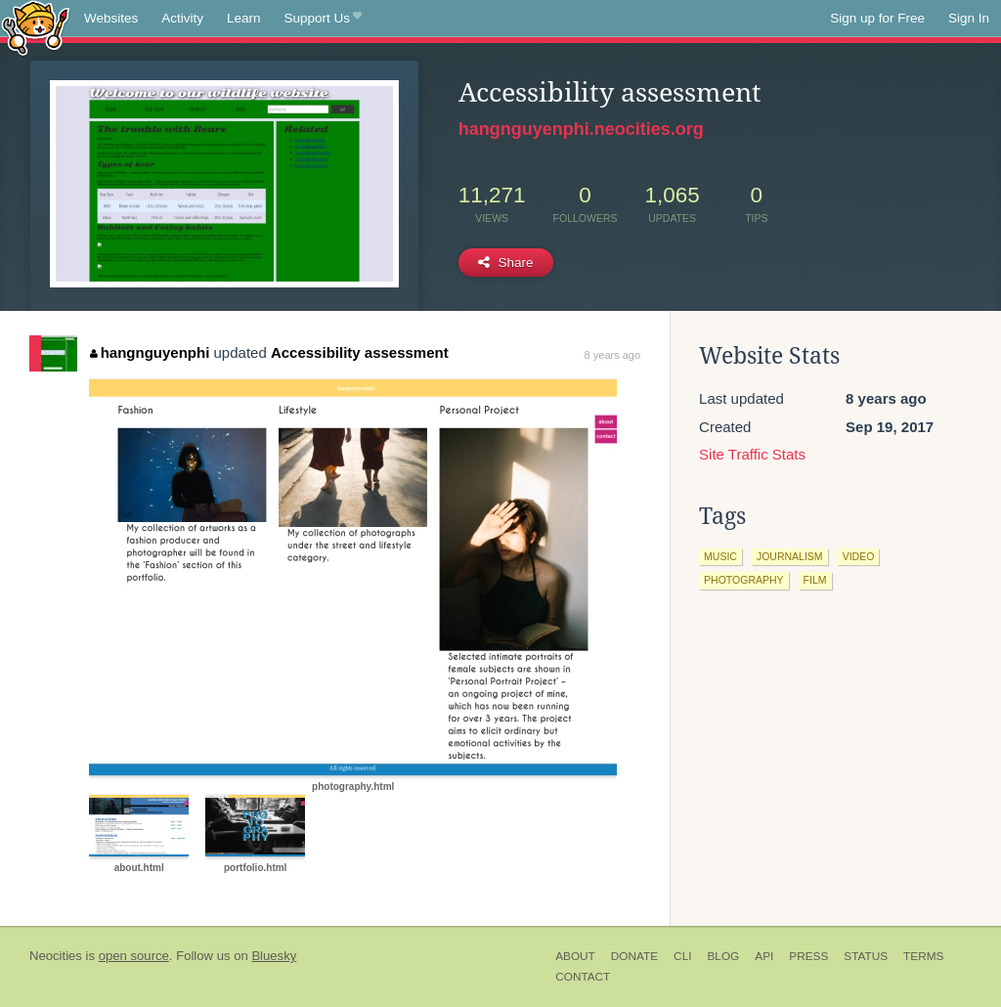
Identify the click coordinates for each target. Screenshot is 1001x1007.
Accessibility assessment (360, 352)
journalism (790, 556)
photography (744, 580)
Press (808, 956)
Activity (182, 18)
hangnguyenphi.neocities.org (581, 129)
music (720, 556)
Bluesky (273, 955)
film (815, 580)
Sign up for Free (877, 18)
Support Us (323, 18)
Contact (582, 977)
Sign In (968, 18)
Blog (723, 956)
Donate (634, 956)
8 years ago (612, 355)
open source (134, 955)
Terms (923, 956)
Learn (244, 18)
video (859, 556)
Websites (111, 18)
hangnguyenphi (149, 352)
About (575, 956)
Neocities (55, 955)
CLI (682, 956)
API (764, 956)
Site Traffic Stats (752, 454)
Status (866, 956)
